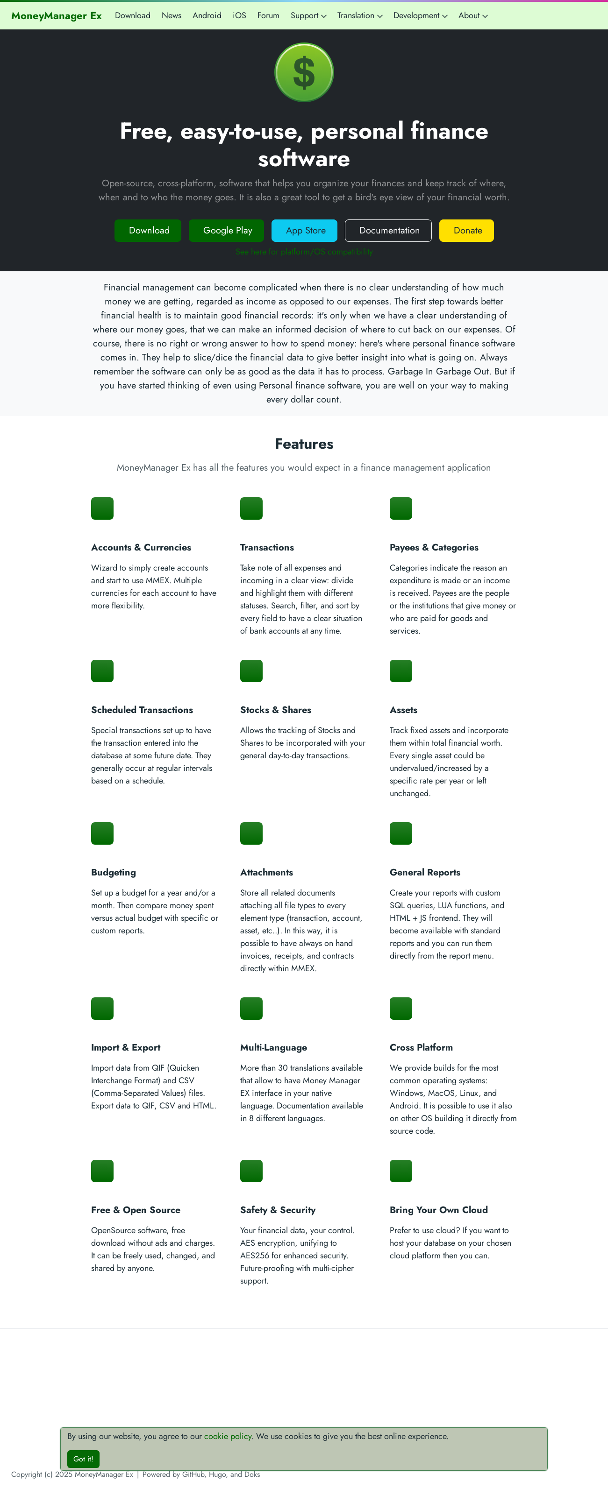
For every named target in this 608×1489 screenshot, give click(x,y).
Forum (268, 15)
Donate (466, 230)
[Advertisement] (304, 1402)
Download (132, 15)
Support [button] (310, 15)
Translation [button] (361, 15)
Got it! (83, 1459)
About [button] (474, 15)
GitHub (193, 1474)
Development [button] (421, 15)
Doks (252, 1474)
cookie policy (227, 1436)
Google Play (226, 230)
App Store (304, 230)
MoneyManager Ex (56, 15)
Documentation (388, 230)
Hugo (217, 1474)
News (171, 15)
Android (207, 15)
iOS (239, 15)
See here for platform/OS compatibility (304, 252)
